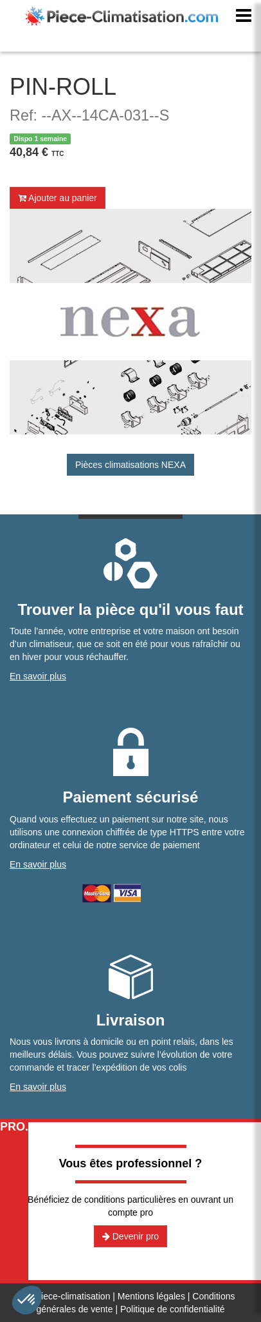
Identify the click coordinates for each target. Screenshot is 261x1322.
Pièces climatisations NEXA (130, 465)
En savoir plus (38, 676)
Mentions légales (151, 1296)
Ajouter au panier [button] (57, 198)
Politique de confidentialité (172, 1309)
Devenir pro (130, 1236)
